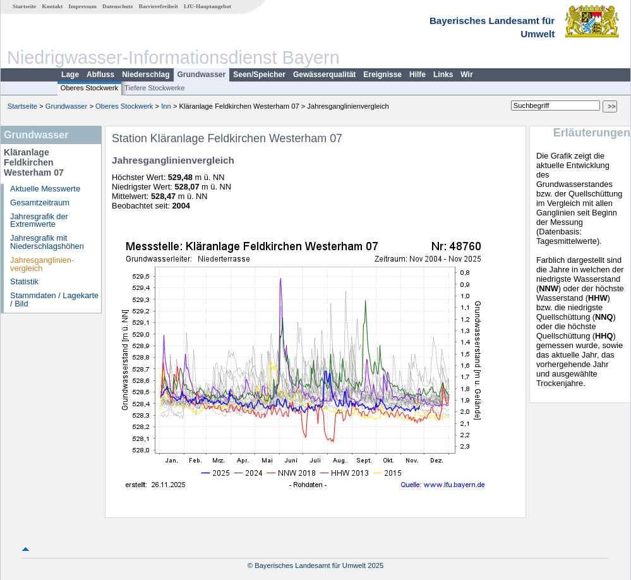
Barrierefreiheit (158, 6)
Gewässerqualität (324, 74)
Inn (166, 106)
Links (443, 74)
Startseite (24, 6)
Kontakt (52, 6)
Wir (466, 74)
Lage (70, 74)
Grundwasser (201, 74)
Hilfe (417, 74)
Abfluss (100, 74)
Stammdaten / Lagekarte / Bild (54, 299)
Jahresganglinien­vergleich (42, 264)
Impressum (83, 6)
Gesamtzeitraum (39, 202)
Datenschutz (117, 6)
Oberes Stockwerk (89, 88)
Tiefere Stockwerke (154, 88)
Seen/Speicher (259, 74)
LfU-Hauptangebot (207, 6)
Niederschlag (145, 74)
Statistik (24, 281)
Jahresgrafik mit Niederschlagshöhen (47, 242)
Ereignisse (382, 74)
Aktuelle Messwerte (45, 188)
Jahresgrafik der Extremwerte (39, 220)
